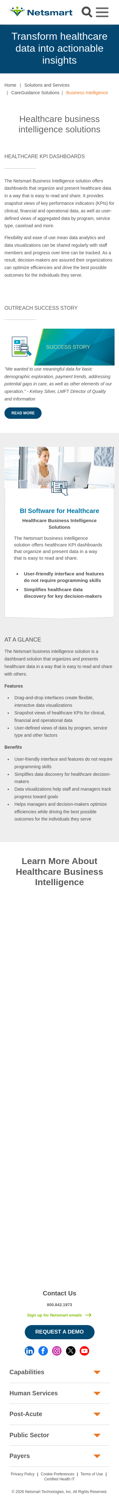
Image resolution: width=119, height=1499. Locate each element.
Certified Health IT (59, 1479)
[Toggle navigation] (102, 12)
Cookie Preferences (57, 1474)
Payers (20, 1455)
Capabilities (27, 1372)
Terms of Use (92, 1474)
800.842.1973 (59, 1304)
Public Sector (29, 1435)
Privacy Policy (23, 1474)
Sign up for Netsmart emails (54, 1315)
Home (10, 85)
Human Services (34, 1393)
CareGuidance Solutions (35, 92)
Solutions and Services (46, 85)
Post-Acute (26, 1413)
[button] (4, 288)
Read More (23, 413)
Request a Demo (59, 1332)
